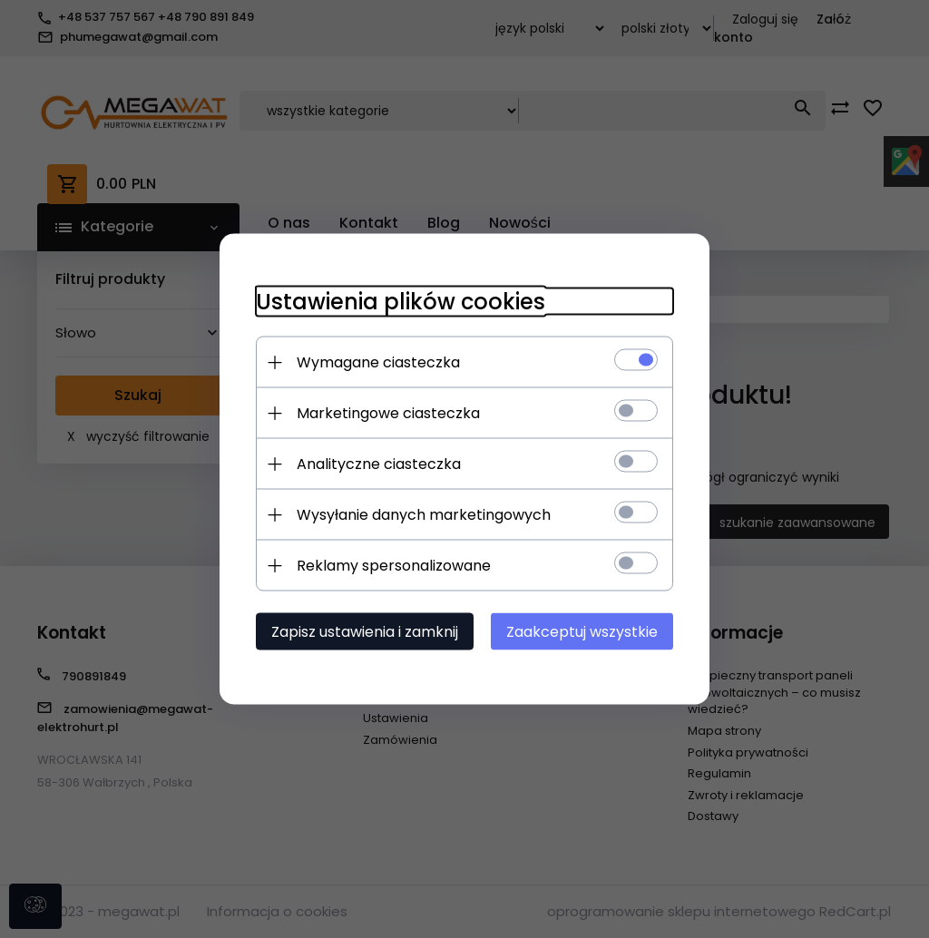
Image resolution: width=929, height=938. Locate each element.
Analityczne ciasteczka (379, 464)
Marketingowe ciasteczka (388, 413)
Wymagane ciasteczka (378, 362)
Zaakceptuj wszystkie (582, 631)
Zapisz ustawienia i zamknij (364, 631)
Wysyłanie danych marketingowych (424, 514)
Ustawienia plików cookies (400, 301)
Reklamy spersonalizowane (394, 565)
